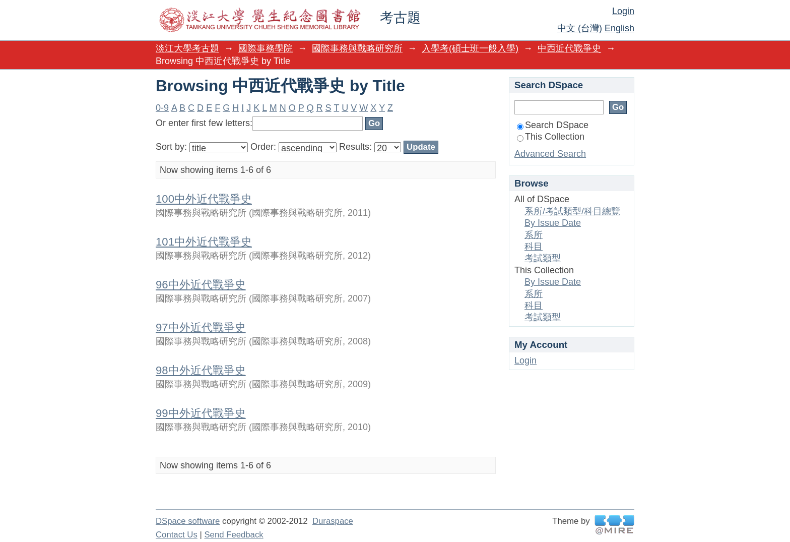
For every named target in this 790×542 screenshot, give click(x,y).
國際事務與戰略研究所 (357, 48)
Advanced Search (550, 154)
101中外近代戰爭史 (204, 241)
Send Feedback (233, 534)
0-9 (162, 108)
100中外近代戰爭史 (204, 199)
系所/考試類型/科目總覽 (572, 211)
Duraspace (332, 521)
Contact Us (177, 534)
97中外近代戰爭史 (201, 327)
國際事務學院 (265, 48)
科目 (533, 247)
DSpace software (188, 521)
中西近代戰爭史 (569, 48)
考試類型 (542, 258)
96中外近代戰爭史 (201, 284)
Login (623, 11)
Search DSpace (552, 125)
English (619, 28)
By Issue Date (552, 223)
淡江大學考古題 (187, 48)
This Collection (550, 137)
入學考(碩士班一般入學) (470, 48)
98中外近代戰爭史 (201, 370)
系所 (533, 235)
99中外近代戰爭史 (201, 413)
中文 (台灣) (579, 28)
